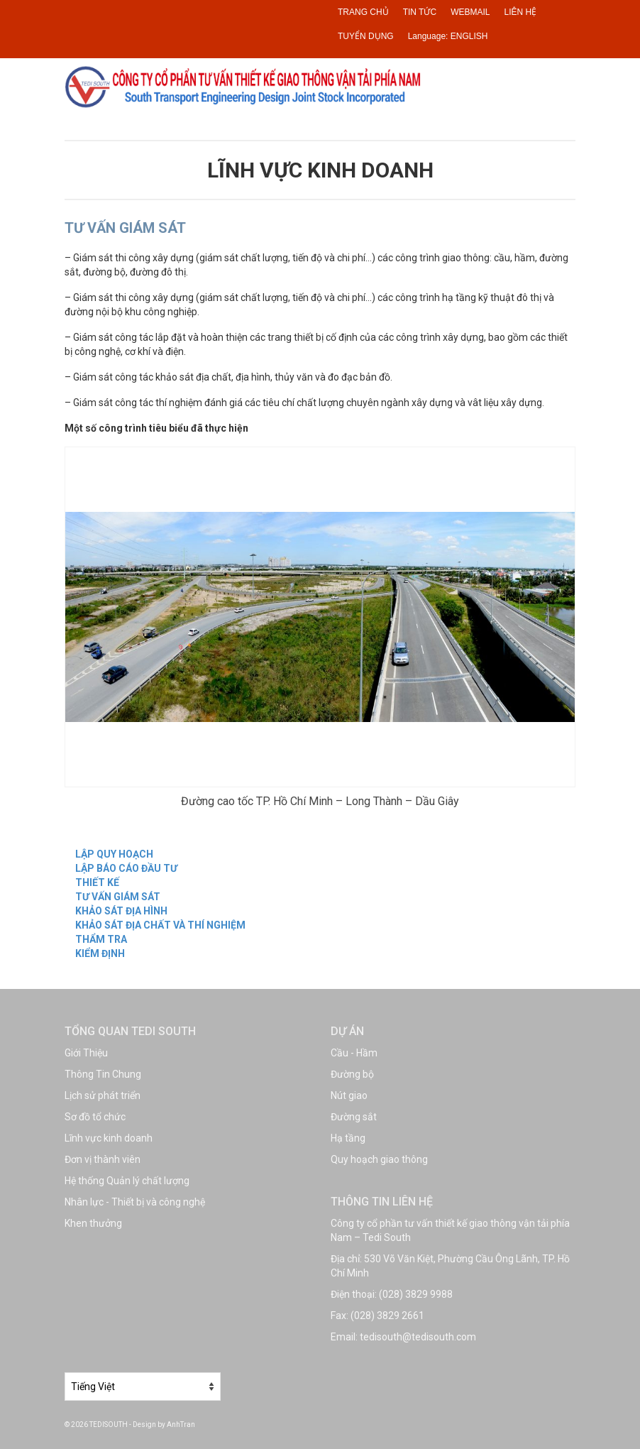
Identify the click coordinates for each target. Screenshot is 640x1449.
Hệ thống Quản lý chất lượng (127, 1180)
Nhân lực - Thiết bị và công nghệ (135, 1202)
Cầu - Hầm (354, 1053)
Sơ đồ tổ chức (95, 1116)
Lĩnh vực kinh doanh (109, 1138)
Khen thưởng (93, 1223)
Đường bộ (352, 1074)
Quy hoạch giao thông (379, 1159)
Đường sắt (354, 1116)
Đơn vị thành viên (102, 1159)
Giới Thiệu (86, 1053)
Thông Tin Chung (103, 1074)
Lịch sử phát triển (102, 1095)
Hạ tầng (348, 1138)
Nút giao (349, 1095)
